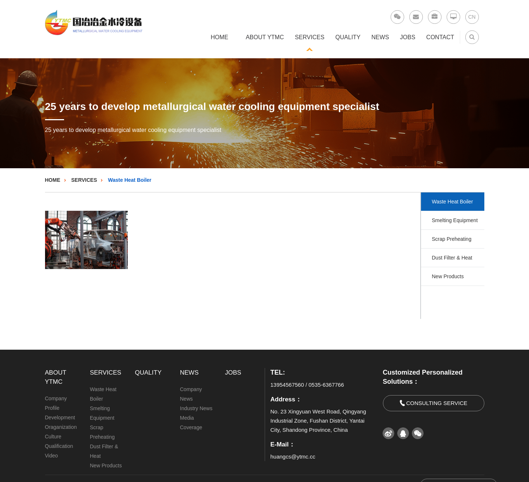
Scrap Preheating (452, 239)
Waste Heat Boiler (130, 180)
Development (60, 417)
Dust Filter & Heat (452, 258)
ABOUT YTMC (265, 37)
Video (51, 456)
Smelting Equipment (455, 220)
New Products (448, 276)
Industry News (196, 408)
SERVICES (309, 37)
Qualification (59, 446)
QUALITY (347, 37)
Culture (53, 436)
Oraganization (61, 427)
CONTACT (440, 37)
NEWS (380, 37)
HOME (219, 37)
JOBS (408, 37)
